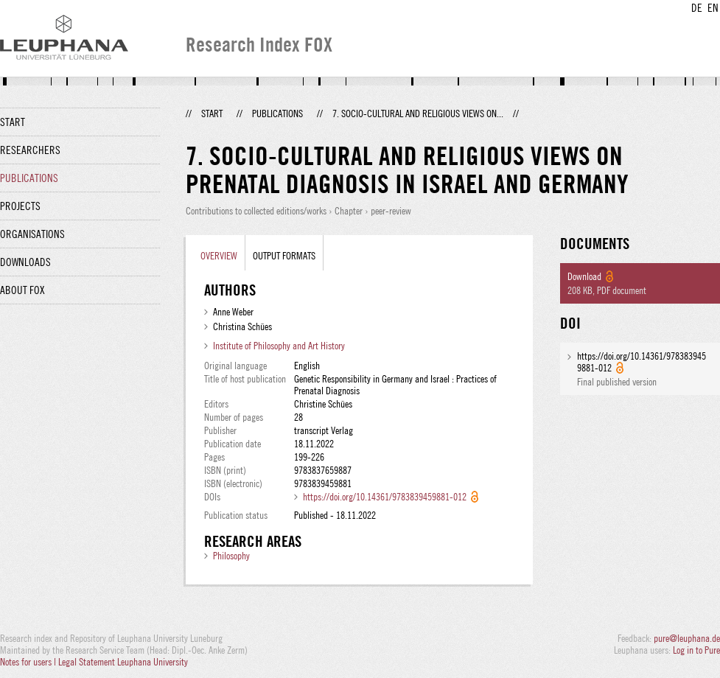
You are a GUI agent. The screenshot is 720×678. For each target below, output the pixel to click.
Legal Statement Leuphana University (123, 662)
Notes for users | (29, 662)
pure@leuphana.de (687, 638)
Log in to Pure (696, 650)
